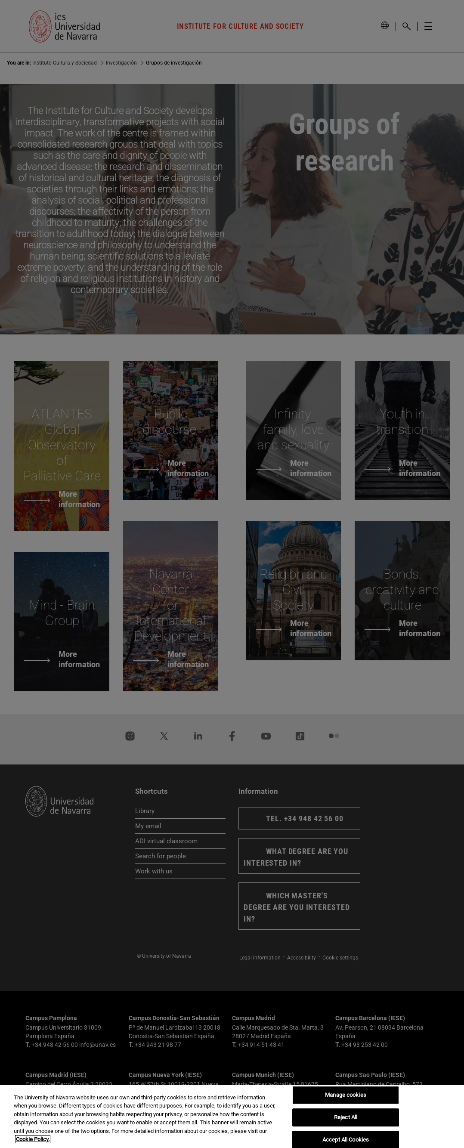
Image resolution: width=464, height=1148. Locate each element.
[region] (232, 1116)
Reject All (345, 1117)
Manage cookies (345, 1095)
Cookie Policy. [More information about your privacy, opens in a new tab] (32, 1139)
